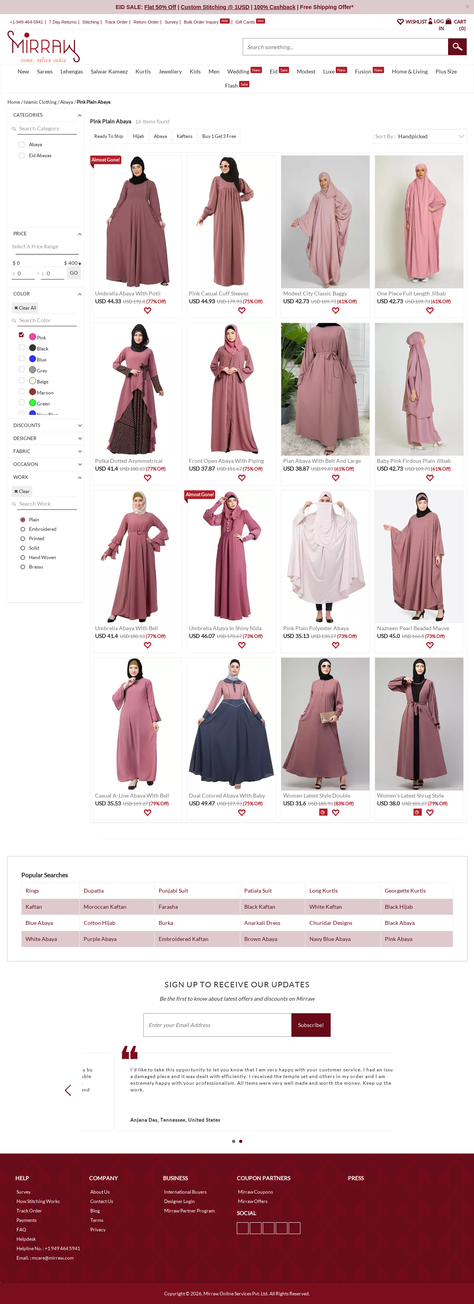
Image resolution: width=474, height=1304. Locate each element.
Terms (96, 1220)
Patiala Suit (258, 890)
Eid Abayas (40, 155)
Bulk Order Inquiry (201, 22)
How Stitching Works (38, 1201)
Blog (95, 1211)
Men (214, 71)
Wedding (244, 71)
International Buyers (185, 1192)
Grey (38, 369)
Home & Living (410, 71)
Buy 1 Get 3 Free (219, 136)
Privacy (98, 1229)
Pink (37, 336)
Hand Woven (42, 557)
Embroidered (43, 529)
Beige (38, 380)
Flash (237, 85)
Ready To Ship (108, 136)
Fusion (369, 71)
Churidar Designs (330, 922)
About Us (100, 1192)
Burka (166, 922)
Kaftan (34, 906)
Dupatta (94, 890)
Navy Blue (43, 413)
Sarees (45, 71)
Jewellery (170, 71)
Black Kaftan (259, 906)
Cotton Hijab (99, 922)
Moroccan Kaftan (105, 906)
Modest (306, 71)
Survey (171, 22)
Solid (34, 547)
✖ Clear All (25, 308)
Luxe (335, 71)
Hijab (138, 136)
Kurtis (143, 71)
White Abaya (41, 938)
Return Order (146, 22)
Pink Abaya (398, 938)
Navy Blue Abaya (330, 938)
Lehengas (71, 71)
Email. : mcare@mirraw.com (45, 1258)
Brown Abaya (260, 938)
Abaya (35, 144)
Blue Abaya (39, 922)
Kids (195, 71)
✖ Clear (22, 491)
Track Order (116, 22)
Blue (37, 358)
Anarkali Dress (262, 922)
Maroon (41, 391)
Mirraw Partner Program (189, 1211)
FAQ (21, 1229)
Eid (279, 71)
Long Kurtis (323, 890)
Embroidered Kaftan (184, 938)
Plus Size (446, 71)
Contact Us (101, 1201)
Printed (36, 538)
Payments (26, 1220)
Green (39, 402)
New (23, 71)
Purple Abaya (100, 938)
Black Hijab (399, 906)
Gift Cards (250, 22)
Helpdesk (26, 1239)
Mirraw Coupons (255, 1192)
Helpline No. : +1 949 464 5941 (48, 1248)
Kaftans (184, 136)
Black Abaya (400, 922)
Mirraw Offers (252, 1201)
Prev (69, 1090)
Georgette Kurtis (405, 890)
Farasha (168, 906)
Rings (32, 890)
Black (38, 347)
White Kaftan (325, 906)
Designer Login (179, 1201)
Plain (34, 519)
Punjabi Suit (173, 890)
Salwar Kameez (109, 71)
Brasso (36, 566)
